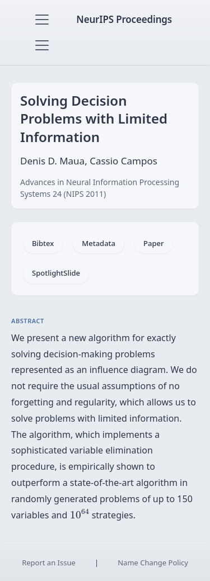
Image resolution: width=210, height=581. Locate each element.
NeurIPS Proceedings (124, 19)
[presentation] (80, 513)
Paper (153, 243)
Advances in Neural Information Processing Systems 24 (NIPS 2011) (99, 188)
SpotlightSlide (56, 273)
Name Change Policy (153, 563)
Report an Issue (49, 563)
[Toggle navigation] (42, 19)
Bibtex (43, 243)
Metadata (98, 243)
